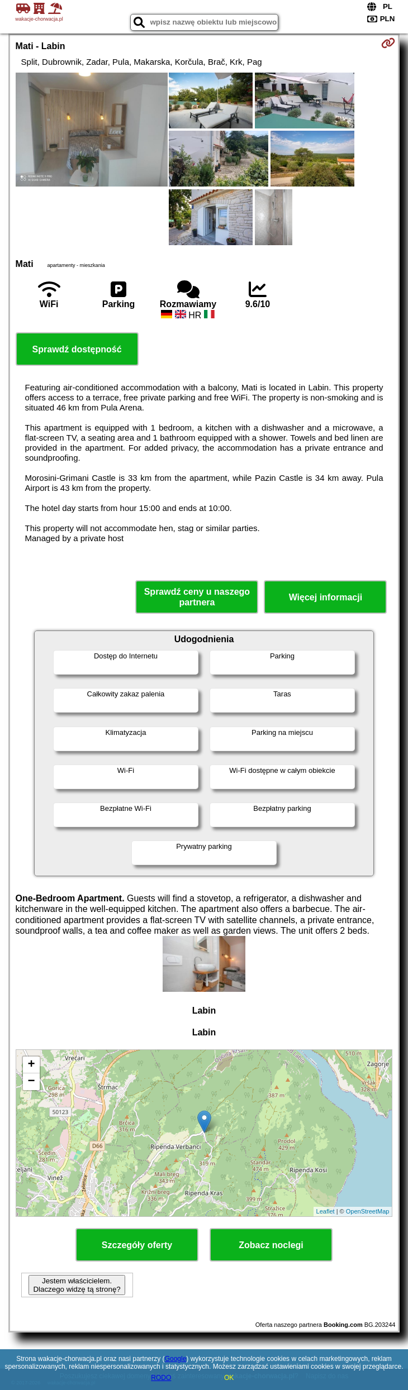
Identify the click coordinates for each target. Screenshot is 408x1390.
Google (176, 1359)
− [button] (31, 1081)
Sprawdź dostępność (77, 349)
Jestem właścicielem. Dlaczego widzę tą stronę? (76, 1285)
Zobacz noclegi (271, 1245)
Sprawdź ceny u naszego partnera (197, 597)
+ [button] (31, 1065)
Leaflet (325, 1211)
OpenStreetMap (368, 1211)
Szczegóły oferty (137, 1245)
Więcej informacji (325, 597)
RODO (161, 1378)
